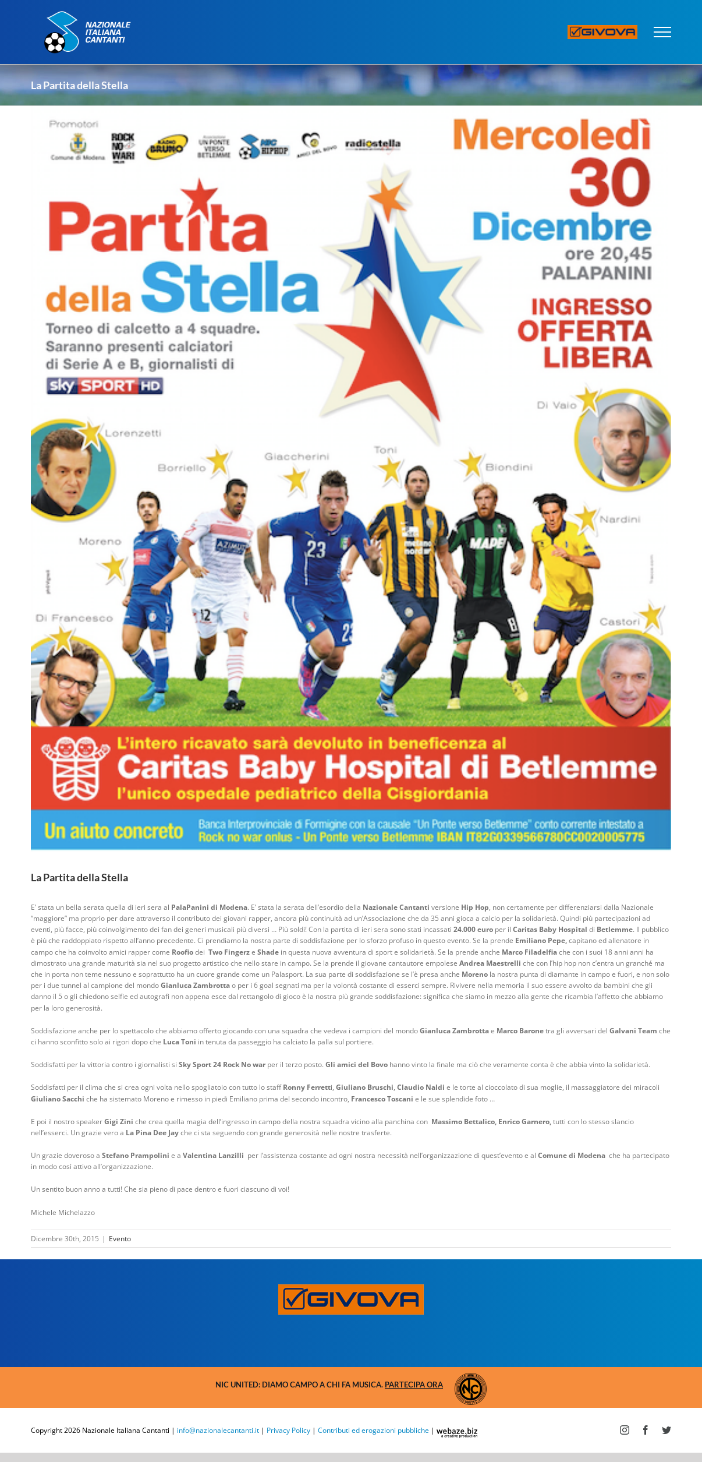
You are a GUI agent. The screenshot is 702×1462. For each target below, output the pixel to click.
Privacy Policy (288, 1430)
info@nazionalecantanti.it (218, 1430)
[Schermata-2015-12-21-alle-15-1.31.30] (351, 479)
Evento (120, 1239)
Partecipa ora (414, 1384)
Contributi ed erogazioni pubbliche (373, 1430)
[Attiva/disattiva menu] (663, 32)
